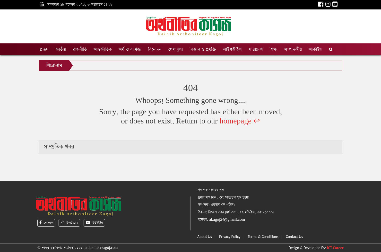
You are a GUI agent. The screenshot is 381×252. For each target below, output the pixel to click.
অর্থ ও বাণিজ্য (130, 49)
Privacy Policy (230, 236)
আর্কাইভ (315, 49)
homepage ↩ (239, 121)
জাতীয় (61, 49)
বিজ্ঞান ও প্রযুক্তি (203, 49)
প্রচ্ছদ (44, 49)
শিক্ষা (273, 49)
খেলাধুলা (175, 49)
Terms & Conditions (263, 236)
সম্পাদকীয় (293, 49)
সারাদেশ (256, 49)
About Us (204, 236)
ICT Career (335, 247)
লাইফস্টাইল (232, 49)
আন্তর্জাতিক (103, 49)
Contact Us (294, 236)
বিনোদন (155, 49)
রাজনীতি (80, 49)
